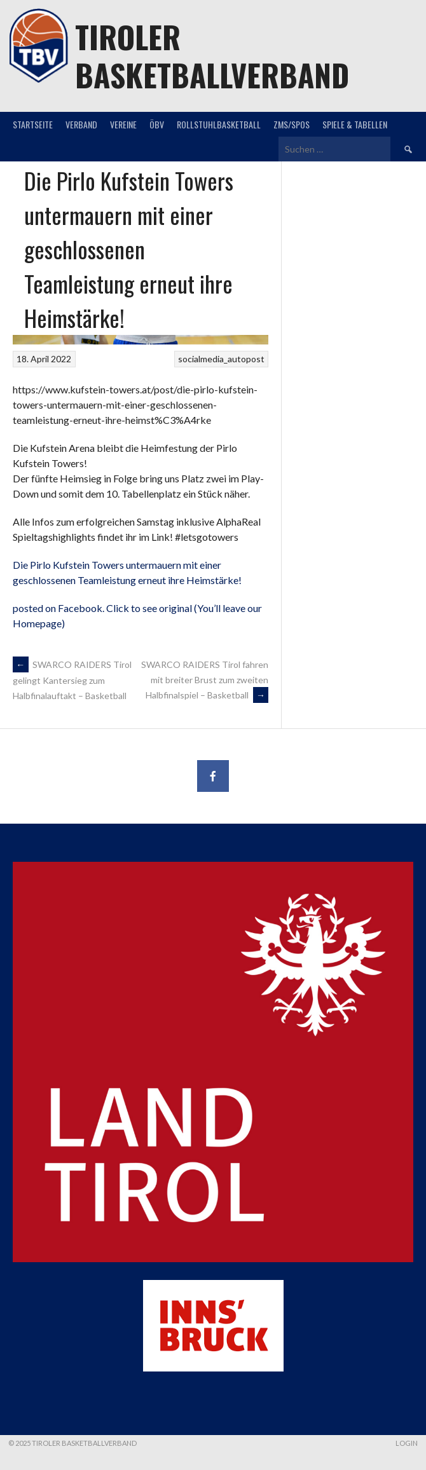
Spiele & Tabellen (354, 124)
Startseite (33, 124)
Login (406, 1443)
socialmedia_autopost (221, 358)
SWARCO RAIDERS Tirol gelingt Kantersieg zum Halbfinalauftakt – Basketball (72, 680)
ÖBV (156, 124)
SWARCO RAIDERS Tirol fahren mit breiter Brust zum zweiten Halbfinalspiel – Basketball (204, 679)
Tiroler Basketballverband (212, 55)
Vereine (123, 124)
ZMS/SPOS (291, 124)
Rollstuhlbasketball (219, 124)
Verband (81, 124)
